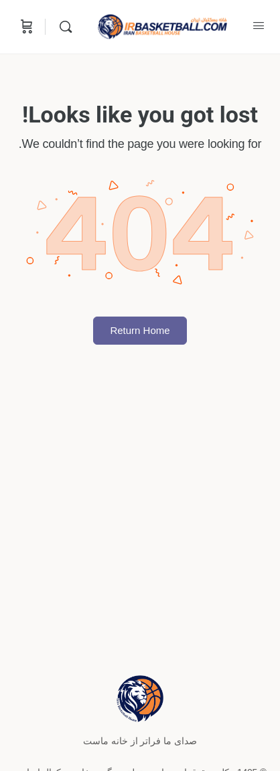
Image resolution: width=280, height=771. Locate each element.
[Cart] (25, 27)
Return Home (139, 330)
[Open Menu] (259, 25)
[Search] (62, 27)
